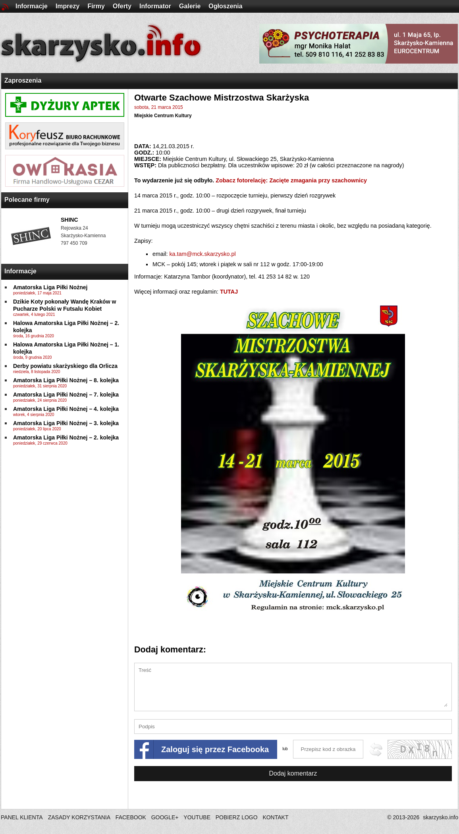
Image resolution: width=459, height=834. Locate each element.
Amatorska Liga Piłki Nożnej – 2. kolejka (66, 437)
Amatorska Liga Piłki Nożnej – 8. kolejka (66, 380)
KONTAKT (275, 817)
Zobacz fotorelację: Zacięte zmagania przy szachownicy (291, 180)
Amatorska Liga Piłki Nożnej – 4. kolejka (66, 409)
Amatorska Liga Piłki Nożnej (50, 287)
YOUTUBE (196, 817)
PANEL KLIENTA (22, 817)
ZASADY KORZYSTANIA (79, 817)
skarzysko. (440, 817)
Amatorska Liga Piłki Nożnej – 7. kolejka (66, 394)
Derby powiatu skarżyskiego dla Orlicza (65, 366)
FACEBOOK (131, 817)
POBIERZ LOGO (237, 817)
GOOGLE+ (165, 817)
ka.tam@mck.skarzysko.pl (202, 254)
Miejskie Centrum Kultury (163, 115)
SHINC (69, 220)
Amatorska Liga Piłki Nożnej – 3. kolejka (66, 423)
